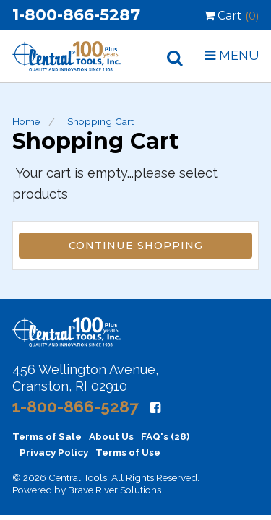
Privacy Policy (54, 452)
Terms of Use (127, 452)
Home (26, 121)
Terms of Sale (47, 436)
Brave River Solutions (114, 489)
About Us (111, 436)
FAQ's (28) (165, 436)
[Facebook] (155, 407)
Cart (231, 15)
